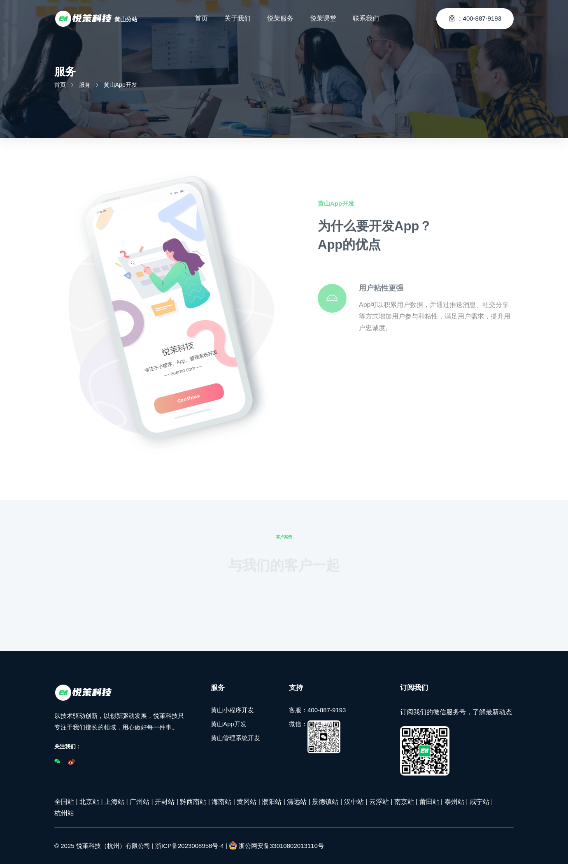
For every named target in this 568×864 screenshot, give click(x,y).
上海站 (114, 801)
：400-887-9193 (475, 18)
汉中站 (354, 801)
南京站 (404, 801)
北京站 (89, 801)
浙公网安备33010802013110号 (276, 845)
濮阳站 (272, 801)
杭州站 (64, 813)
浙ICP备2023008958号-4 (189, 845)
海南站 (221, 801)
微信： (314, 736)
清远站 (297, 801)
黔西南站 (193, 801)
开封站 (165, 801)
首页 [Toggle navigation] (201, 18)
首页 (60, 84)
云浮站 (379, 801)
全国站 (64, 801)
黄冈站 (246, 801)
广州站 (139, 801)
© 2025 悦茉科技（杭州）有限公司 (102, 845)
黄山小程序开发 (232, 709)
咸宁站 (479, 801)
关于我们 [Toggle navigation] (237, 18)
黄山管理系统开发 (235, 737)
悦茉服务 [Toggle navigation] (280, 18)
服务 (85, 84)
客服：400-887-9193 (317, 709)
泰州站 (454, 801)
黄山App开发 (229, 723)
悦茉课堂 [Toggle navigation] (323, 18)
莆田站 (429, 801)
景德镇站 (325, 801)
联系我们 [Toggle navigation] (366, 18)
